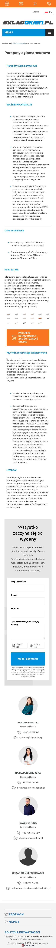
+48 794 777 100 (28, 733)
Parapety (22, 43)
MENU (8, 32)
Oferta (15, 43)
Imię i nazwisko (18, 582)
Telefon (15, 608)
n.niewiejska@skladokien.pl (28, 788)
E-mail (14, 595)
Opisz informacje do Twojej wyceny (25, 623)
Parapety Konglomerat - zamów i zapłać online (24, 337)
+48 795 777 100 (28, 783)
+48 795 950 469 (28, 833)
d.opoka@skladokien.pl (28, 838)
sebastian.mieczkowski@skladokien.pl (28, 888)
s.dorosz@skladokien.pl (28, 738)
